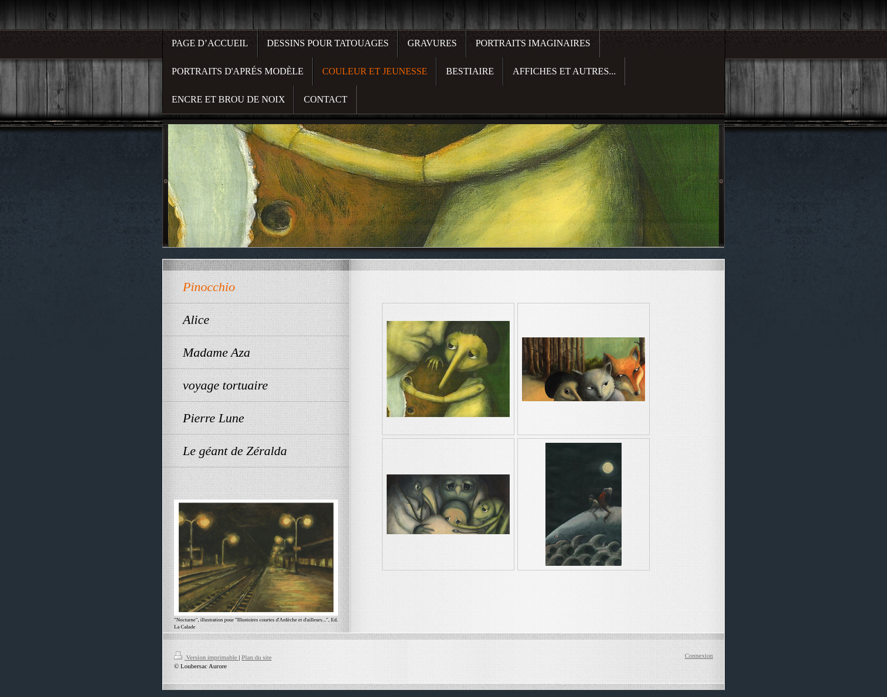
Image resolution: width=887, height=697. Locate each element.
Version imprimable (206, 657)
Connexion (699, 655)
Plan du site (256, 657)
